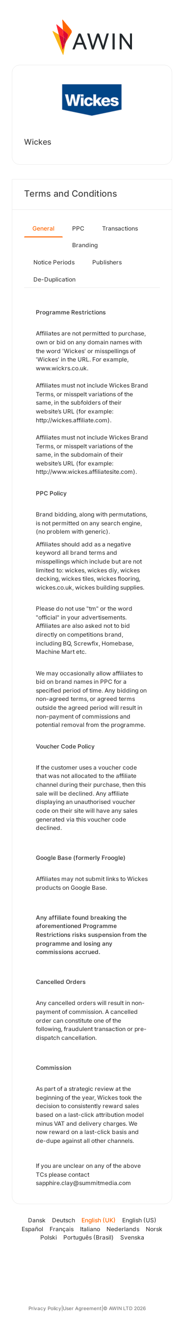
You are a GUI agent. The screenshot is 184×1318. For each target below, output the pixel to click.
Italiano (90, 1229)
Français (62, 1229)
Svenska (132, 1237)
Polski (48, 1237)
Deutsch (63, 1220)
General (43, 228)
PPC (78, 228)
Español (32, 1229)
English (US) (139, 1220)
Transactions (120, 228)
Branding (85, 245)
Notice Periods (54, 262)
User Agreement (82, 1308)
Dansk (37, 1220)
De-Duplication (54, 279)
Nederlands (122, 1229)
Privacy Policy (44, 1308)
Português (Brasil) (88, 1237)
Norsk (154, 1229)
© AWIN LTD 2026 (124, 1308)
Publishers (107, 262)
